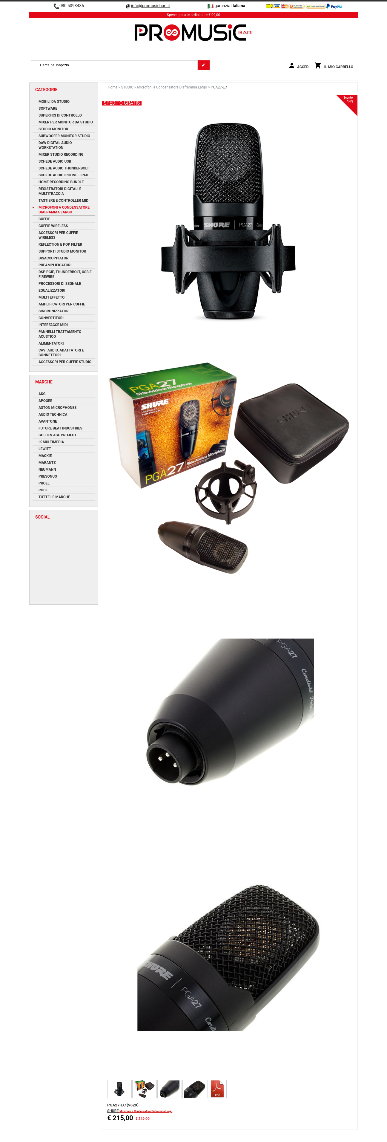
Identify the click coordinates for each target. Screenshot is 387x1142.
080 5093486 (71, 5)
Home (113, 87)
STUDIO (127, 87)
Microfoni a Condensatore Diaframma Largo (172, 87)
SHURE (113, 1111)
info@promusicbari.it (150, 5)
